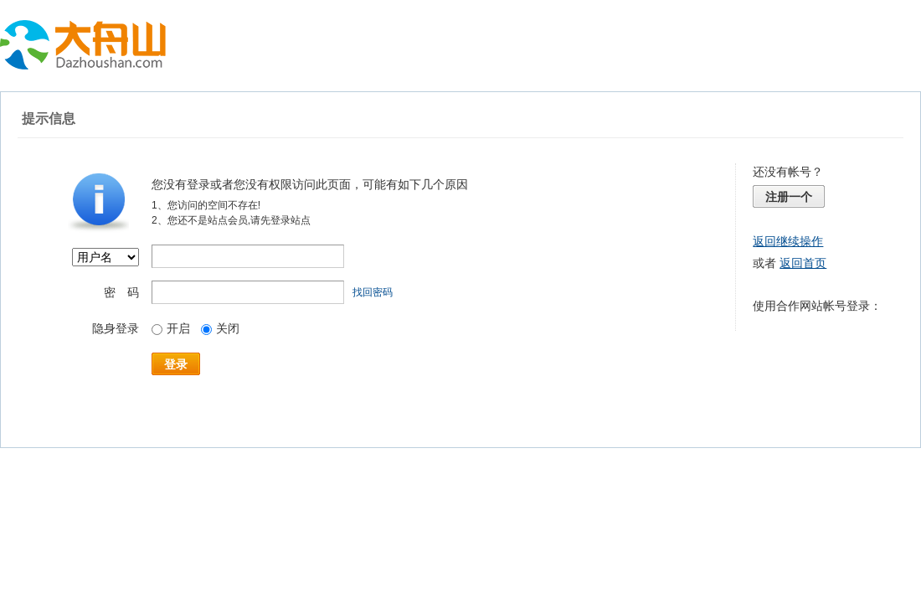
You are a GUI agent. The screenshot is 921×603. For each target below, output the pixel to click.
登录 (176, 364)
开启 (171, 328)
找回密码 (372, 292)
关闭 (220, 328)
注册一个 (788, 197)
